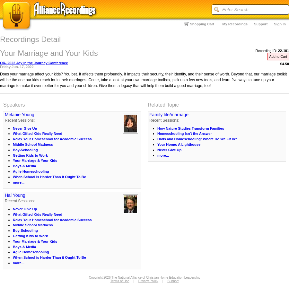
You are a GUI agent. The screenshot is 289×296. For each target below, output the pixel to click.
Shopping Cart (202, 24)
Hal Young (15, 195)
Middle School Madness (33, 144)
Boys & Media (24, 166)
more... (18, 182)
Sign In (280, 24)
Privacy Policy (148, 281)
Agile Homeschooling (31, 171)
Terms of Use (119, 281)
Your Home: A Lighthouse (178, 144)
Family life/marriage (168, 114)
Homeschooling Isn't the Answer (184, 133)
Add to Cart (278, 56)
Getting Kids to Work (30, 155)
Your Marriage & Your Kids (35, 160)
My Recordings (235, 24)
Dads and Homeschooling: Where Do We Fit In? (197, 139)
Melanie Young (19, 114)
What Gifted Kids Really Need (37, 133)
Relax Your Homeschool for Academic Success (52, 139)
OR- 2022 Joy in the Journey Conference (34, 63)
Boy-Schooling (25, 150)
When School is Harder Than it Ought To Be (49, 177)
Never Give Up (25, 128)
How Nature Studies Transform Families (190, 128)
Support (260, 24)
